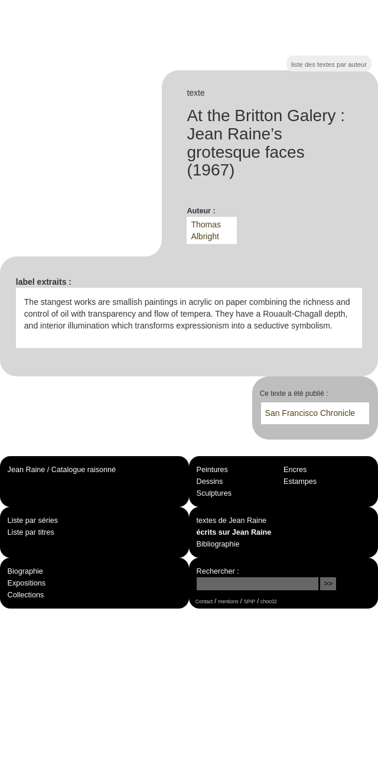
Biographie (25, 571)
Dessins (210, 481)
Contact (204, 601)
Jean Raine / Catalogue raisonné (62, 470)
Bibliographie (218, 544)
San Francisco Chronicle (310, 413)
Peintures (212, 470)
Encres (295, 470)
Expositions (26, 583)
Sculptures (214, 493)
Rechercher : (218, 571)
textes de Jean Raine (231, 520)
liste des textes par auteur (329, 64)
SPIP (249, 601)
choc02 (268, 601)
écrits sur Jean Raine (234, 532)
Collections (26, 595)
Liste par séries (33, 520)
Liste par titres (31, 532)
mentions (228, 601)
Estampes (300, 481)
